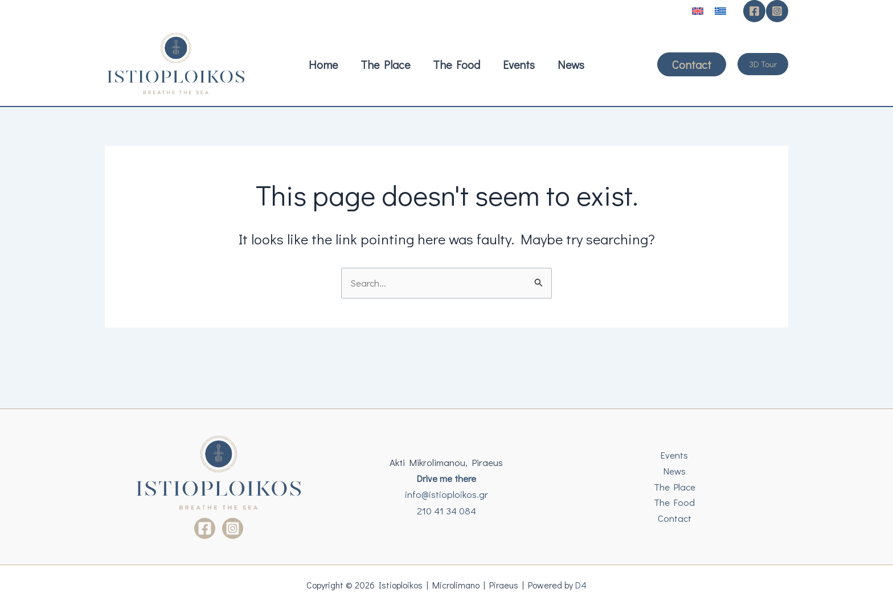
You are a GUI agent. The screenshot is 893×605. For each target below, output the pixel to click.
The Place (674, 486)
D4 (582, 585)
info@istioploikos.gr (446, 494)
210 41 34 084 (446, 510)
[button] (691, 64)
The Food (674, 502)
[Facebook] (754, 11)
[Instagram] (777, 11)
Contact (674, 518)
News (674, 470)
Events (675, 454)
